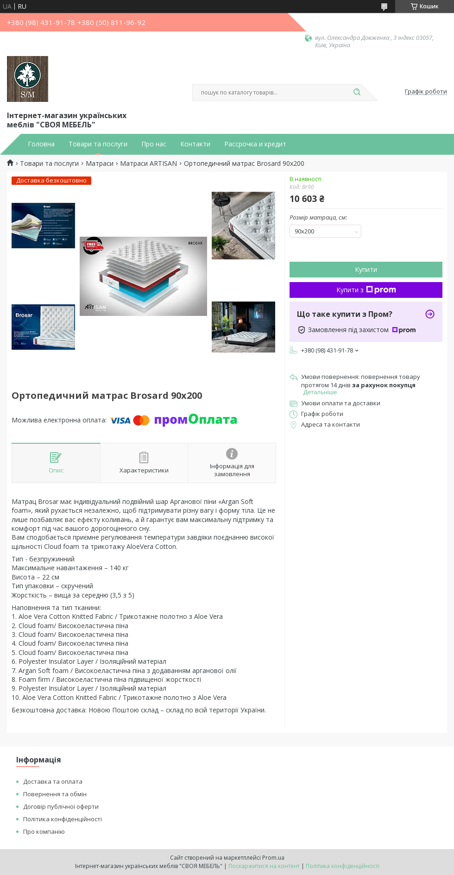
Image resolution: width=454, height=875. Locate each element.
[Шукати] (356, 92)
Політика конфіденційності (62, 819)
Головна (41, 144)
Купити (366, 269)
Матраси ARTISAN (148, 163)
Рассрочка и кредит (255, 144)
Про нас (153, 144)
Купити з (366, 289)
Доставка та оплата (52, 781)
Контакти (195, 144)
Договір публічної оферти (61, 806)
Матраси (100, 163)
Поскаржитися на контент (264, 866)
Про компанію (44, 831)
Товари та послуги (98, 144)
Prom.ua (273, 858)
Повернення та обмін (55, 794)
